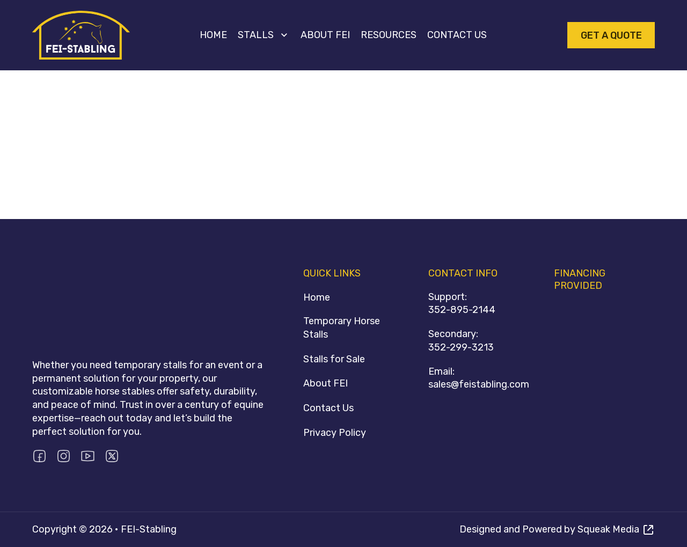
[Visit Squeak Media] (557, 529)
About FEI (325, 35)
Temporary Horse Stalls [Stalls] (341, 327)
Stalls (256, 35)
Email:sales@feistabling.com (478, 378)
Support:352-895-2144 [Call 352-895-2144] (461, 303)
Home (213, 35)
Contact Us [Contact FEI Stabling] (328, 408)
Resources (388, 35)
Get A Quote (611, 35)
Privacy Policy (334, 433)
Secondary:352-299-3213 (461, 340)
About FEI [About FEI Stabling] (325, 383)
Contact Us (457, 35)
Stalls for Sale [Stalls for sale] (334, 359)
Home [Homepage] (316, 297)
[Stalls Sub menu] (284, 35)
